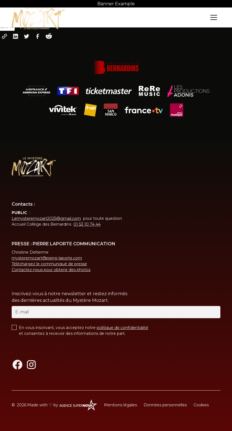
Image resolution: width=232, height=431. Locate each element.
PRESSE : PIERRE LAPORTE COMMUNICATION (63, 243)
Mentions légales (120, 404)
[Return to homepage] (38, 17)
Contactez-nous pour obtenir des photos (51, 269)
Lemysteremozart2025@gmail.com (46, 218)
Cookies (201, 404)
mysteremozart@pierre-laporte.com (47, 258)
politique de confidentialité (122, 327)
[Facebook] (17, 364)
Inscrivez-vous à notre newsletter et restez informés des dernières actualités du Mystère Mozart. (69, 297)
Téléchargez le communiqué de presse (49, 263)
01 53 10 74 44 (87, 224)
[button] (213, 17)
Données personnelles (165, 404)
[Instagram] (31, 364)
